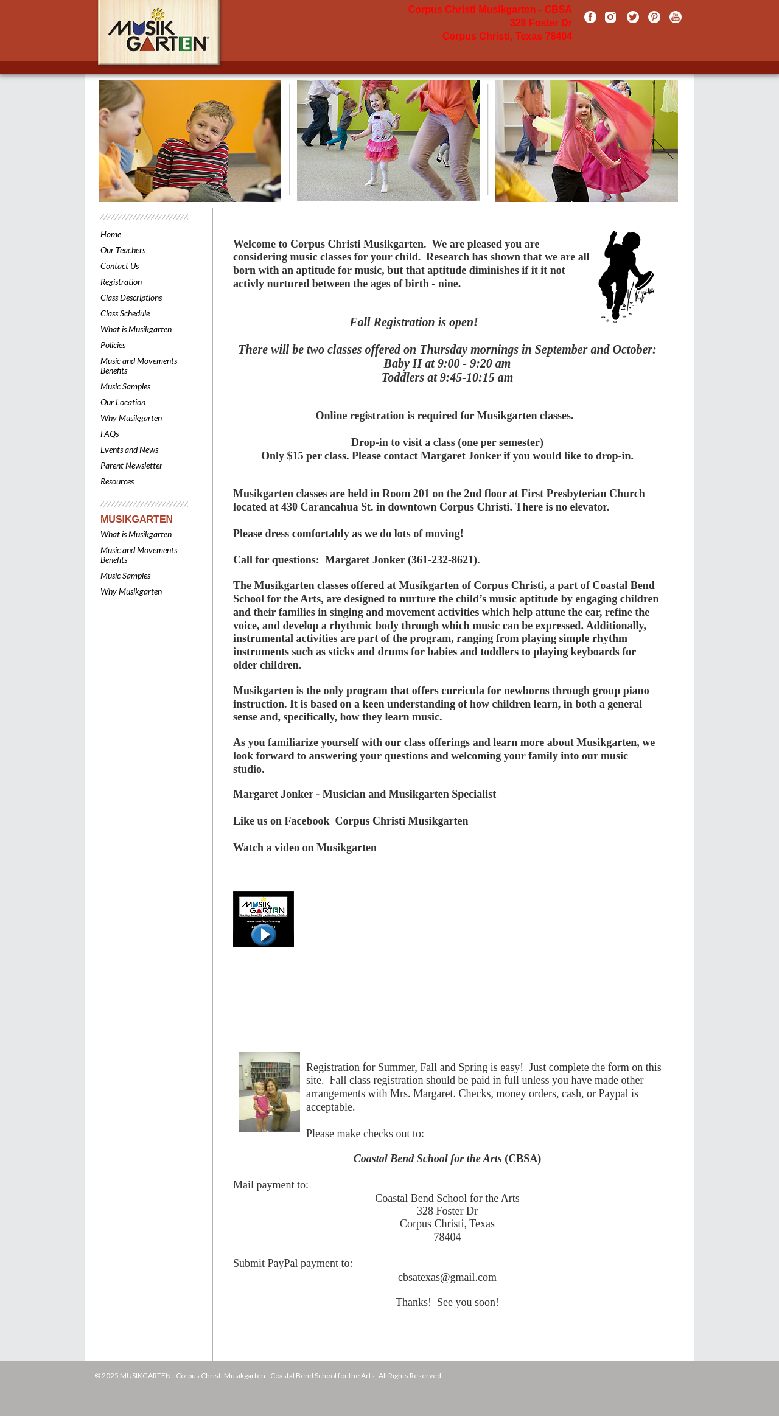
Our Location (122, 402)
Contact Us (119, 265)
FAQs (109, 433)
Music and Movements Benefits (138, 365)
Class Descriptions (131, 297)
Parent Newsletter (131, 465)
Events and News (129, 449)
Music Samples (125, 386)
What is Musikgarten (136, 329)
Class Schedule (125, 313)
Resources (117, 481)
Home (110, 234)
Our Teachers (122, 250)
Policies (112, 345)
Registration (121, 281)
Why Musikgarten (131, 418)
